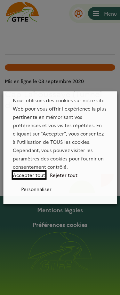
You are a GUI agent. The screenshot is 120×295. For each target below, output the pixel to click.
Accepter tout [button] (29, 175)
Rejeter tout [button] (63, 175)
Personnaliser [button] (36, 189)
